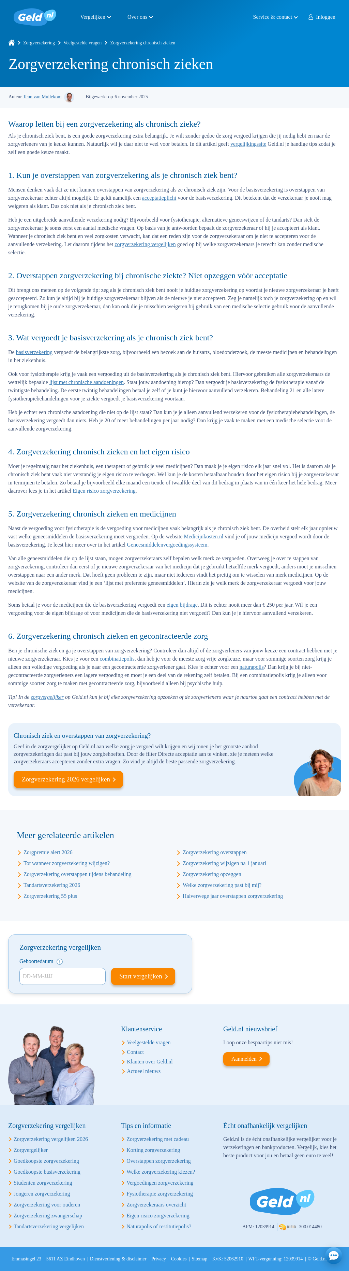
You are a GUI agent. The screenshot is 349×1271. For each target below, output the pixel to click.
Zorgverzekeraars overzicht (156, 1205)
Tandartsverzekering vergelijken (49, 1226)
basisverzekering (34, 352)
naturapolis (252, 667)
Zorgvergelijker (31, 1150)
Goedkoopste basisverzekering (47, 1172)
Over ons (137, 17)
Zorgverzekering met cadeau (157, 1139)
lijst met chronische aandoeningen (86, 382)
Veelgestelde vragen (82, 42)
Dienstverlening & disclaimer (118, 1258)
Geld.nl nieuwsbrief (250, 1029)
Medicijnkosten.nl (204, 536)
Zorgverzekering (39, 42)
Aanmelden (244, 1059)
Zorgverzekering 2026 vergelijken (66, 779)
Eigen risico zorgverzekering (104, 491)
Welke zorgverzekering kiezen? (160, 1172)
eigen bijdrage (182, 605)
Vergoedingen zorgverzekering (159, 1183)
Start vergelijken (140, 976)
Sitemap (199, 1258)
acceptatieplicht (159, 198)
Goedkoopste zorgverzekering (46, 1161)
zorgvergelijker (47, 697)
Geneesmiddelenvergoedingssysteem (167, 545)
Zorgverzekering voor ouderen (47, 1205)
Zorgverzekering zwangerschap (48, 1215)
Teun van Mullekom (42, 96)
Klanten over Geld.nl (150, 1061)
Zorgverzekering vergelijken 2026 (51, 1139)
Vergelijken (92, 17)
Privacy (158, 1258)
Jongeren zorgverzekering (42, 1194)
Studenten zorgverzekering (43, 1183)
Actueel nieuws (144, 1071)
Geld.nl (35, 17)
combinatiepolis (117, 659)
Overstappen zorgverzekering (158, 1161)
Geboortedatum (41, 961)
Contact (135, 1052)
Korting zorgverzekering (153, 1150)
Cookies (179, 1258)
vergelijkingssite (248, 144)
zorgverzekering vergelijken (145, 244)
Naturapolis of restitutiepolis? (158, 1226)
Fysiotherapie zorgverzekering (159, 1194)
